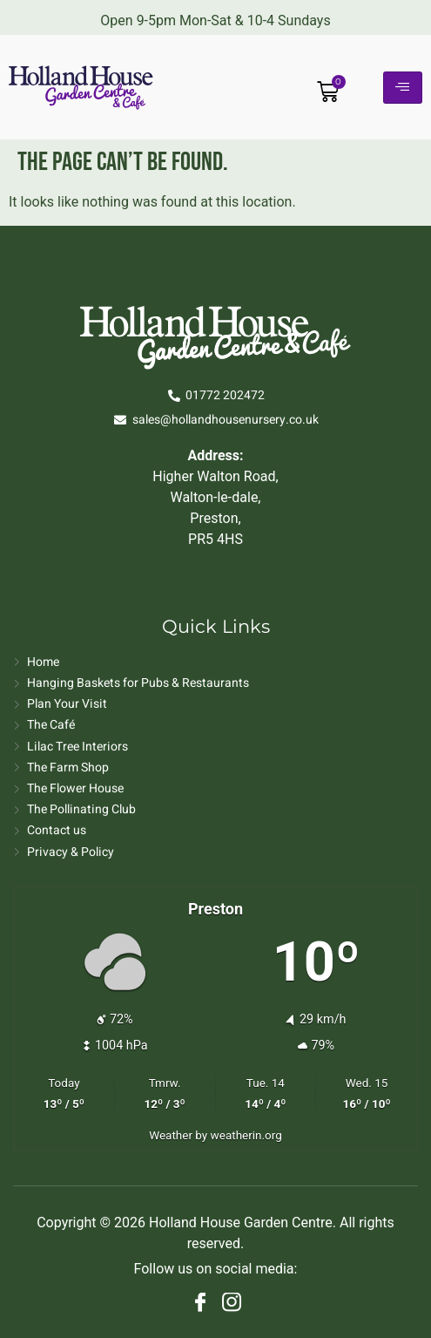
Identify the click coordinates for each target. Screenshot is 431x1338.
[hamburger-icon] (402, 87)
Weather (170, 1135)
